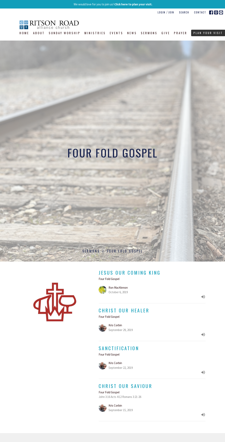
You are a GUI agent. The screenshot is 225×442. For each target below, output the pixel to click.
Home (24, 33)
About (39, 33)
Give (165, 33)
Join (171, 12)
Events (116, 33)
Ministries (95, 33)
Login (161, 12)
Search (184, 12)
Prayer (180, 33)
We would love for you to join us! (113, 4)
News (132, 33)
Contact (200, 12)
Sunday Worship (64, 33)
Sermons (149, 33)
